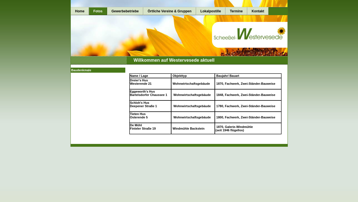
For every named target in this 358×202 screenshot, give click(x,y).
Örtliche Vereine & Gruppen (170, 11)
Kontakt (258, 11)
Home (79, 11)
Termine (236, 11)
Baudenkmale (81, 70)
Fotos (98, 11)
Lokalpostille (211, 11)
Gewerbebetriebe (125, 11)
